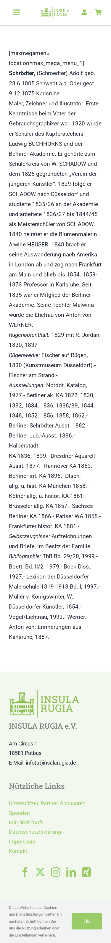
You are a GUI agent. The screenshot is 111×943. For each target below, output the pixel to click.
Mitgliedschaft (26, 822)
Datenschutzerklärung (35, 832)
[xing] (86, 872)
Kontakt (18, 851)
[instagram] (55, 872)
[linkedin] (71, 872)
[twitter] (40, 872)
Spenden (19, 813)
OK (86, 921)
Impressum (22, 841)
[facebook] (25, 872)
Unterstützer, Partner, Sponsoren (47, 803)
